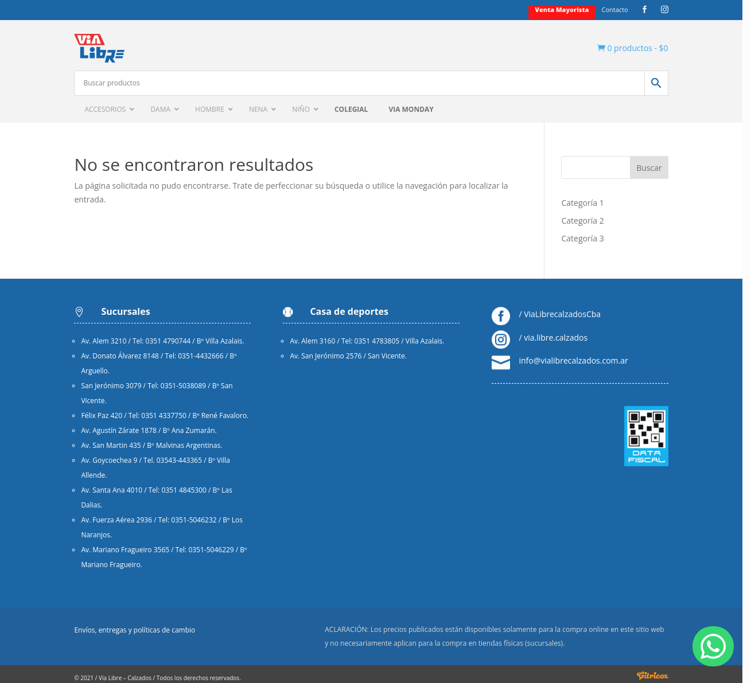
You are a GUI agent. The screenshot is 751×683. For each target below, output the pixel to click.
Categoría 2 (588, 220)
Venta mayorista (570, 10)
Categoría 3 (588, 238)
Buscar (657, 167)
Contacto (622, 10)
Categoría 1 (588, 202)
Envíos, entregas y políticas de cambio (135, 630)
